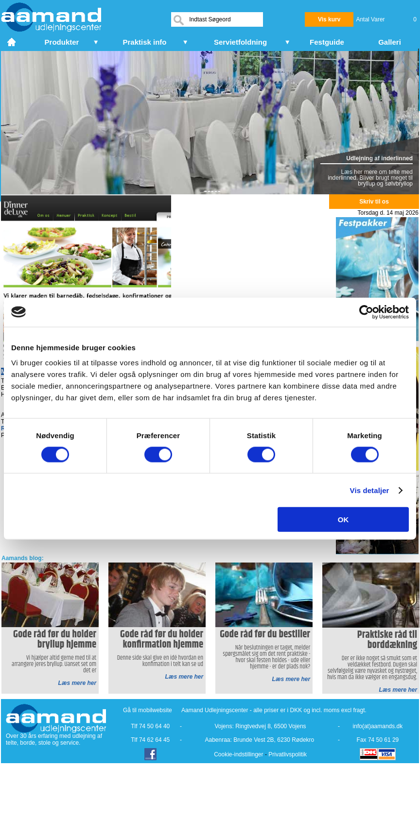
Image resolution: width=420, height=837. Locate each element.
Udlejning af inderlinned (379, 158)
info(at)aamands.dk (378, 726)
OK (343, 519)
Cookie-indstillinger (238, 754)
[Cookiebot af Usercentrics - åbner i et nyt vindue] (366, 312)
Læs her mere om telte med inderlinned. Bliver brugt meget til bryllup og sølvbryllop (370, 178)
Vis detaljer (369, 490)
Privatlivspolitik (287, 754)
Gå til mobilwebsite (147, 710)
